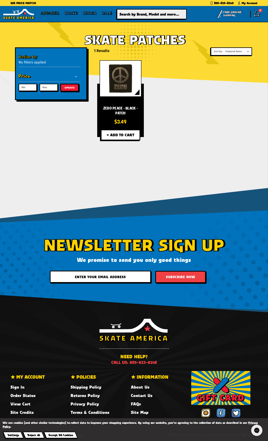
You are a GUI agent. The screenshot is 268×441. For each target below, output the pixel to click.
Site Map (140, 412)
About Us (140, 387)
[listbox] (238, 51)
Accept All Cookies (61, 435)
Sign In (17, 387)
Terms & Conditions (90, 412)
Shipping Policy (86, 387)
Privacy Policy (85, 404)
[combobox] (152, 14)
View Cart (20, 404)
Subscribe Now (180, 276)
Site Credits (22, 412)
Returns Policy (85, 395)
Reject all (34, 435)
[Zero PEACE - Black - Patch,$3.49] (120, 78)
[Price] (48, 76)
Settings (13, 435)
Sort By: (218, 51)
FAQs (136, 404)
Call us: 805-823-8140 (134, 362)
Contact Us (141, 395)
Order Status (23, 395)
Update (70, 87)
